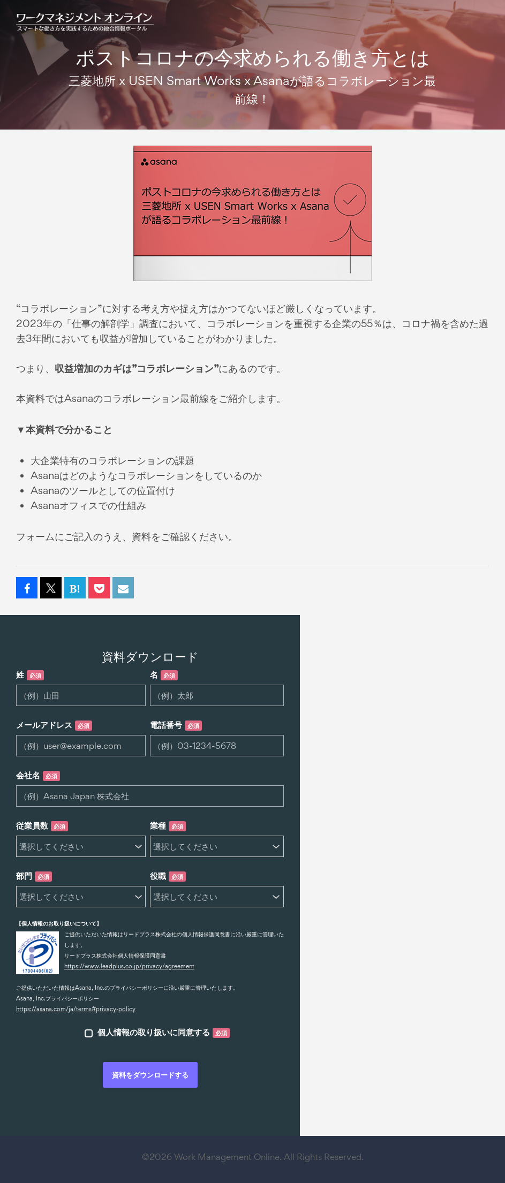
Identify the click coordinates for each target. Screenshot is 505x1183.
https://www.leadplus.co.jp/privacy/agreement (129, 966)
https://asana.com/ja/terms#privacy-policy (75, 1009)
